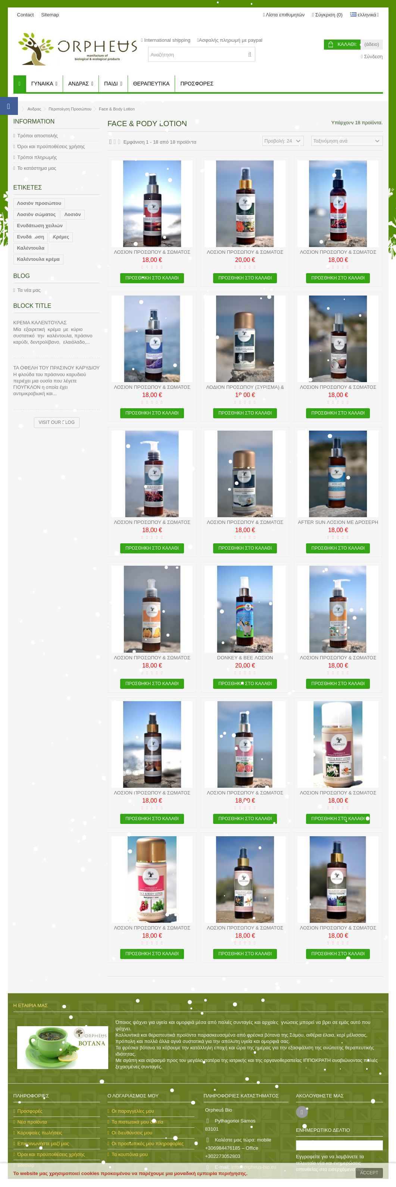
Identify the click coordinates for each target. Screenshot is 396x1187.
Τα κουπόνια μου (130, 1154)
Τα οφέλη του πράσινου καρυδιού (56, 368)
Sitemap (50, 15)
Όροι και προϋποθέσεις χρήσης (51, 146)
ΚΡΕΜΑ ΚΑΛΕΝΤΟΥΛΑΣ (40, 322)
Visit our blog (57, 422)
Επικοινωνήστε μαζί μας (43, 1143)
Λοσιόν (72, 214)
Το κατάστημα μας (37, 168)
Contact (25, 15)
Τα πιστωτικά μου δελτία (137, 1122)
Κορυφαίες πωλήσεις (40, 1133)
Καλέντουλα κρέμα (38, 259)
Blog (21, 276)
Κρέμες (61, 237)
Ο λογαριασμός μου (133, 1096)
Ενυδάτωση (30, 237)
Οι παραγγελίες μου (133, 1111)
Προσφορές (30, 1111)
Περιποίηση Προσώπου (70, 109)
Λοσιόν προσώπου (39, 203)
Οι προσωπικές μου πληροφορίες (148, 1143)
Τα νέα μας (29, 290)
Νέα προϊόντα (32, 1122)
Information (34, 121)
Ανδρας (34, 109)
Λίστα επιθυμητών (284, 15)
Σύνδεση (372, 56)
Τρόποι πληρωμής (37, 157)
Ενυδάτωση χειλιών (40, 225)
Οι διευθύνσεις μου (132, 1133)
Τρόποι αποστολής (38, 135)
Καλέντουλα (30, 248)
